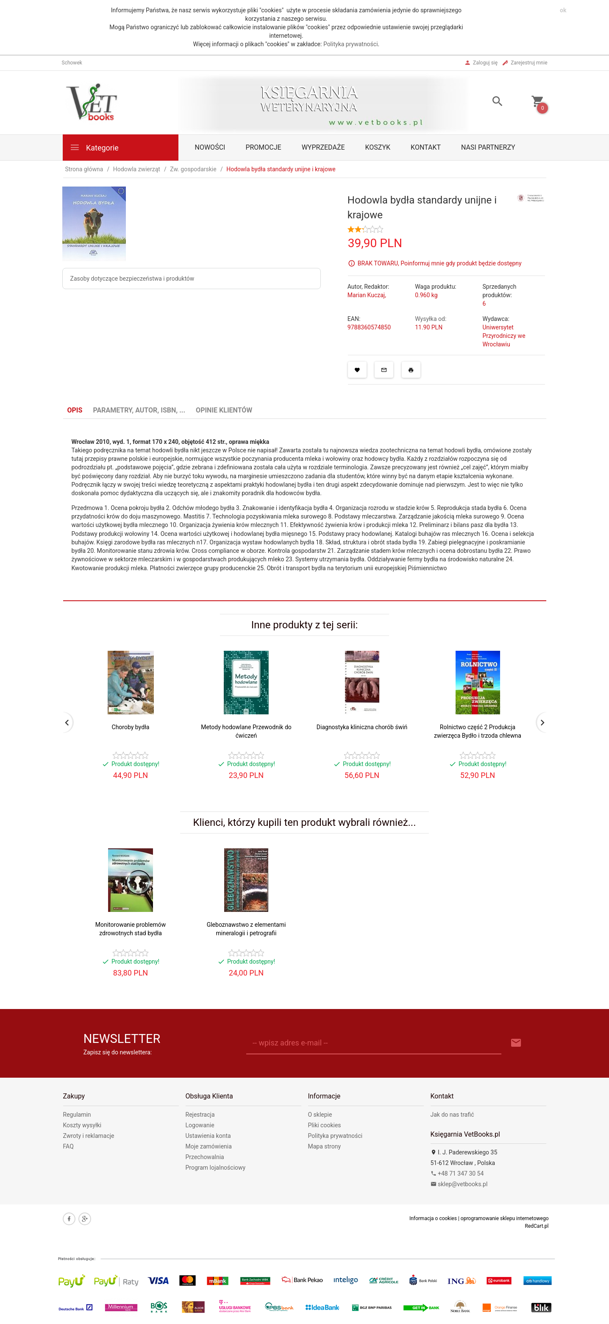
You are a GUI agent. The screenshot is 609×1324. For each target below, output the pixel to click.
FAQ (68, 1146)
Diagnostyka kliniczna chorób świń (362, 727)
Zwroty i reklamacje (88, 1135)
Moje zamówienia (209, 1146)
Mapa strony (324, 1146)
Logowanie (200, 1125)
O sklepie (320, 1114)
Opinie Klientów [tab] (224, 410)
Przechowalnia (205, 1157)
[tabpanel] (304, 510)
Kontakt (426, 147)
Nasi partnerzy (488, 147)
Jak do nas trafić (452, 1114)
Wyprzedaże (323, 147)
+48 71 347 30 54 (457, 1173)
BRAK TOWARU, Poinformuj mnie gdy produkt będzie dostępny (440, 263)
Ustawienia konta (208, 1135)
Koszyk (378, 147)
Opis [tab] (75, 410)
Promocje (263, 147)
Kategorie (94, 147)
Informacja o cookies (433, 1218)
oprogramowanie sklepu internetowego (505, 1218)
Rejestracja (200, 1114)
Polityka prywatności (350, 44)
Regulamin (77, 1114)
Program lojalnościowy (216, 1167)
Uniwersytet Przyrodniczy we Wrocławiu (503, 336)
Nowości (210, 147)
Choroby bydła (131, 727)
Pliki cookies (324, 1125)
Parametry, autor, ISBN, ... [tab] (139, 410)
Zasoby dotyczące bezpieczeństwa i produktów (132, 278)
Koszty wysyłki (82, 1125)
